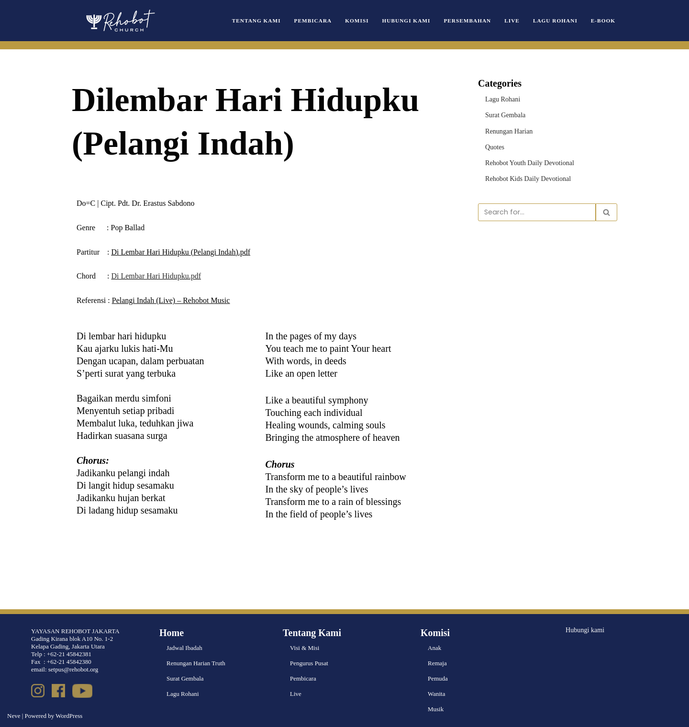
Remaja (437, 663)
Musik (436, 709)
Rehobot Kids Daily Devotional (524, 175)
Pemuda (438, 678)
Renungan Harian (507, 129)
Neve (13, 715)
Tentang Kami (275, 20)
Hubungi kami (583, 629)
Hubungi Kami (417, 20)
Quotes (494, 144)
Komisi (370, 20)
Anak (434, 647)
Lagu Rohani (558, 20)
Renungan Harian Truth (196, 663)
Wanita (436, 693)
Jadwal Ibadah (184, 647)
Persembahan (475, 20)
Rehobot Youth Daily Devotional (526, 159)
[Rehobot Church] (119, 21)
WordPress (69, 715)
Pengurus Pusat (309, 663)
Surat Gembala (503, 113)
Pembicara (328, 20)
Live (517, 20)
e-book (603, 20)
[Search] (537, 208)
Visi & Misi (304, 647)
